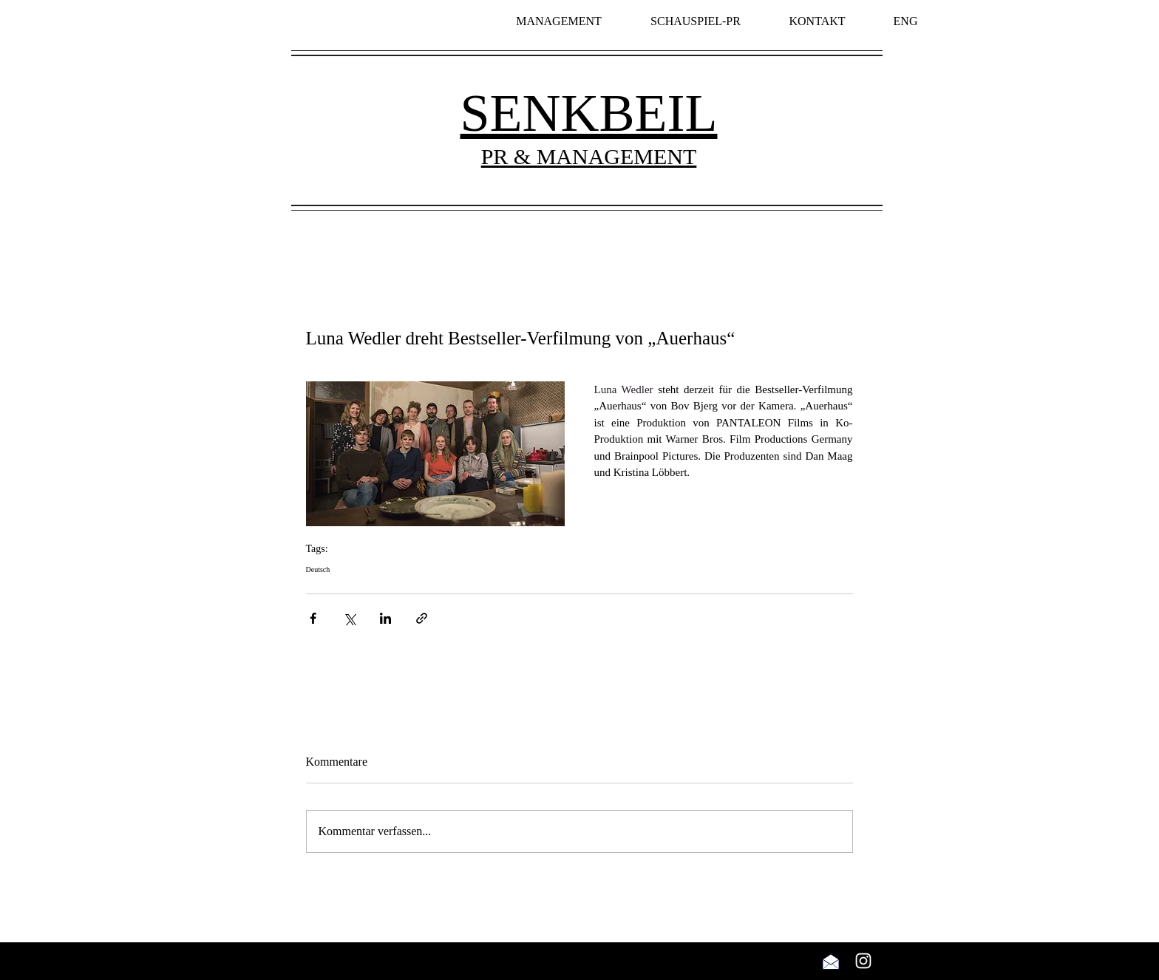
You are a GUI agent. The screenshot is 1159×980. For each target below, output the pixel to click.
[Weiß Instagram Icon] (863, 960)
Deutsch (318, 569)
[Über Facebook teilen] (313, 618)
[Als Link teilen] (422, 618)
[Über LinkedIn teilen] (385, 618)
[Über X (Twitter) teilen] (349, 618)
